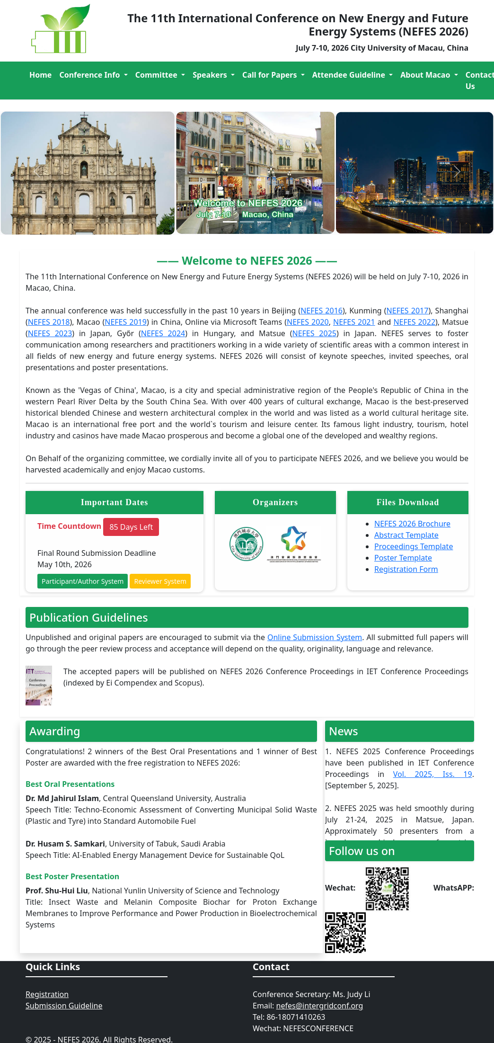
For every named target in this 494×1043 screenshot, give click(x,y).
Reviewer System (160, 581)
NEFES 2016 (321, 310)
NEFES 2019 (126, 322)
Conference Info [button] (90, 75)
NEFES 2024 (163, 333)
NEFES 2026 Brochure (412, 523)
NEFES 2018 (49, 322)
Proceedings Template (413, 546)
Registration (47, 994)
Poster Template (403, 558)
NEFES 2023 (50, 333)
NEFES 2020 (308, 322)
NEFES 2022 (414, 322)
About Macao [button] (426, 75)
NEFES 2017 (408, 310)
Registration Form (406, 569)
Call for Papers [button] (270, 75)
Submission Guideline (64, 1005)
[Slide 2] (247, 221)
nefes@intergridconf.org (319, 1005)
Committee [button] (157, 75)
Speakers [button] (211, 75)
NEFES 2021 (354, 322)
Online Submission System (314, 637)
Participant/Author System (83, 581)
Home (40, 75)
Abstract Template (406, 535)
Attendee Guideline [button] (349, 75)
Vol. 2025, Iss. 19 (432, 774)
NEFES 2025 (314, 333)
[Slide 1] (230, 221)
